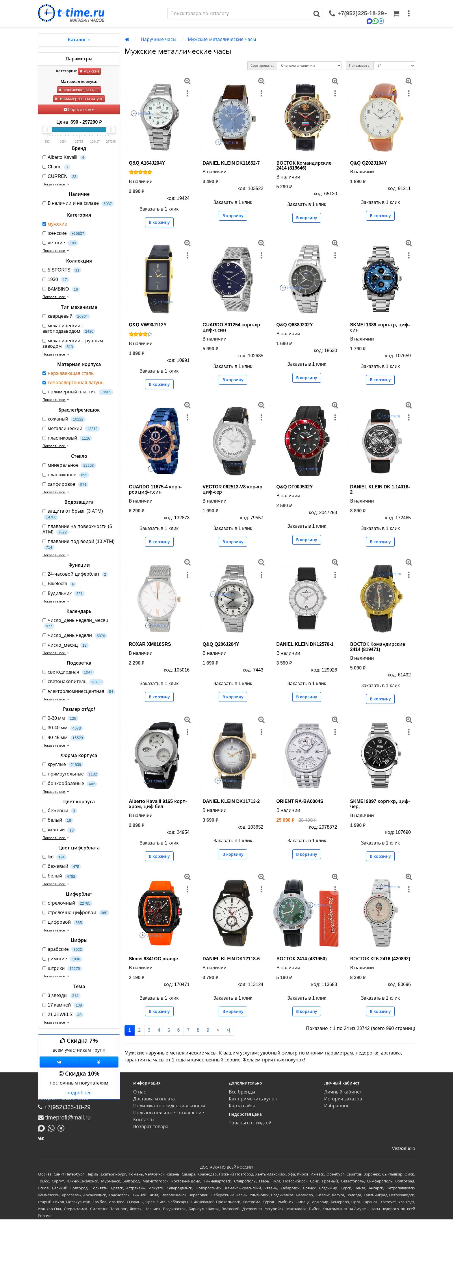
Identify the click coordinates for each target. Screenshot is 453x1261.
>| (228, 1030)
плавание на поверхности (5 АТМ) (77, 529)
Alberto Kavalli (64, 157)
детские (60, 243)
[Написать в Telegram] (62, 1128)
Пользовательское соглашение (168, 1112)
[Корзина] (396, 13)
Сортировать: (262, 66)
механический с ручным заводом (72, 343)
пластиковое (65, 475)
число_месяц (65, 645)
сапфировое (65, 484)
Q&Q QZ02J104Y (368, 163)
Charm (56, 167)
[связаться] (358, 13)
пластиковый (67, 438)
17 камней (63, 1005)
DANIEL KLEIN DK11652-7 (231, 163)
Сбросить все (79, 109)
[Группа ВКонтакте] (59, 1062)
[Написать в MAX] (43, 1128)
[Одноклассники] (99, 1062)
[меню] (408, 13)
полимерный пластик (77, 392)
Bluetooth (59, 584)
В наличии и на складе (78, 203)
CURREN (60, 176)
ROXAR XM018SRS (150, 644)
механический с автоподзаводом (68, 328)
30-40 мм (62, 728)
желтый (59, 830)
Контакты (143, 1119)
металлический (71, 429)
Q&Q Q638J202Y (294, 324)
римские (62, 959)
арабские (63, 949)
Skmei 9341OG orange (153, 958)
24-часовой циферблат (75, 574)
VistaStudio (403, 1148)
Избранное (337, 1105)
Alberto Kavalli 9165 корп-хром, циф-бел (158, 804)
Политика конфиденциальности (169, 1105)
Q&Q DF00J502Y (294, 486)
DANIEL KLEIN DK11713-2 (231, 801)
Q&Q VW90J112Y (148, 324)
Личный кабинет (343, 1091)
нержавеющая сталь (78, 90)
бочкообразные (69, 783)
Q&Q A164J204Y (147, 163)
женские (64, 233)
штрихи (62, 968)
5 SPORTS (61, 270)
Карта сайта (242, 1105)
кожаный (64, 419)
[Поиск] (239, 13)
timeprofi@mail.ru (64, 1117)
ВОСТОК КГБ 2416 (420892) (380, 958)
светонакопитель (73, 682)
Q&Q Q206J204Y (221, 644)
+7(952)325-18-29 (64, 1107)
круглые (62, 764)
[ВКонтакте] (42, 1138)
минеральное (69, 465)
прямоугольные (70, 774)
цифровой (63, 922)
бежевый (59, 811)
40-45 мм (63, 738)
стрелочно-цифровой (75, 913)
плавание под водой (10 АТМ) (78, 544)
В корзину (159, 222)
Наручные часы (158, 39)
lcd (54, 857)
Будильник (63, 593)
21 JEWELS (62, 1015)
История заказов (343, 1098)
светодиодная (68, 672)
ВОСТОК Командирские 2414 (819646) (303, 166)
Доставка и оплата (154, 1098)
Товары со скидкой (250, 1122)
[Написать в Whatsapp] (52, 1128)
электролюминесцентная (78, 691)
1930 (55, 279)
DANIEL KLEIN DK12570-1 (305, 644)
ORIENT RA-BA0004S (300, 801)
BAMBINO (61, 289)
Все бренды (242, 1091)
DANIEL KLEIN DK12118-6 (231, 958)
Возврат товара (150, 1126)
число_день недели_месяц (75, 623)
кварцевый (66, 316)
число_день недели (74, 635)
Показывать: (359, 66)
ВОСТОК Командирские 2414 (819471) (377, 647)
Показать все (56, 184)
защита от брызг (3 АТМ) (72, 514)
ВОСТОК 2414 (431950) (301, 958)
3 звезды (61, 995)
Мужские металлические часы (222, 39)
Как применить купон (253, 1098)
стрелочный (67, 903)
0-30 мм (60, 718)
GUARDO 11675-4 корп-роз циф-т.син (155, 489)
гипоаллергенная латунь (79, 98)
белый (57, 820)
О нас (139, 1091)
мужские (89, 71)
